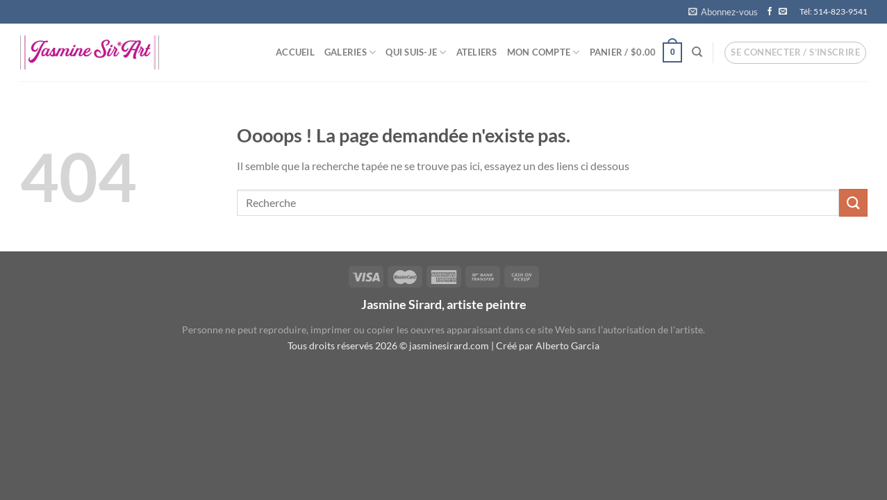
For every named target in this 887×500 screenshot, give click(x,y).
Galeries (350, 52)
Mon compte (543, 52)
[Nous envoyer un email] (783, 12)
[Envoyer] (853, 202)
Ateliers (476, 52)
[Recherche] (697, 52)
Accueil (295, 52)
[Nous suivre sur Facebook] (769, 12)
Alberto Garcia (567, 345)
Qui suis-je (416, 52)
